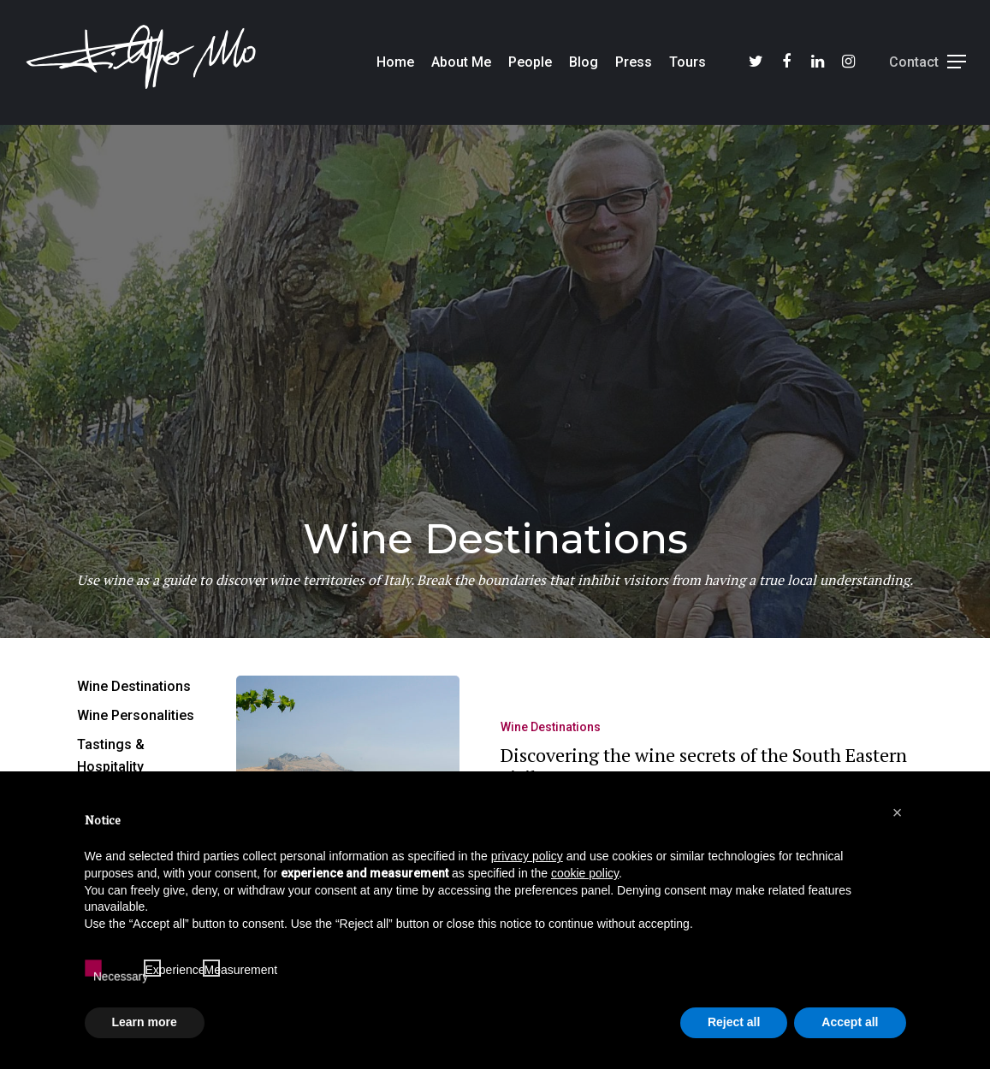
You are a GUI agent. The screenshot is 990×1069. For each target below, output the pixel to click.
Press (633, 62)
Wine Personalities (135, 715)
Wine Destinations (551, 734)
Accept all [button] (849, 1022)
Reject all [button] (734, 1022)
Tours (687, 62)
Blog (583, 62)
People (530, 62)
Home (395, 62)
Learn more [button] (144, 1022)
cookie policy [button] (585, 873)
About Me (461, 62)
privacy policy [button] (527, 856)
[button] (897, 812)
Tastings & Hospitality (111, 755)
